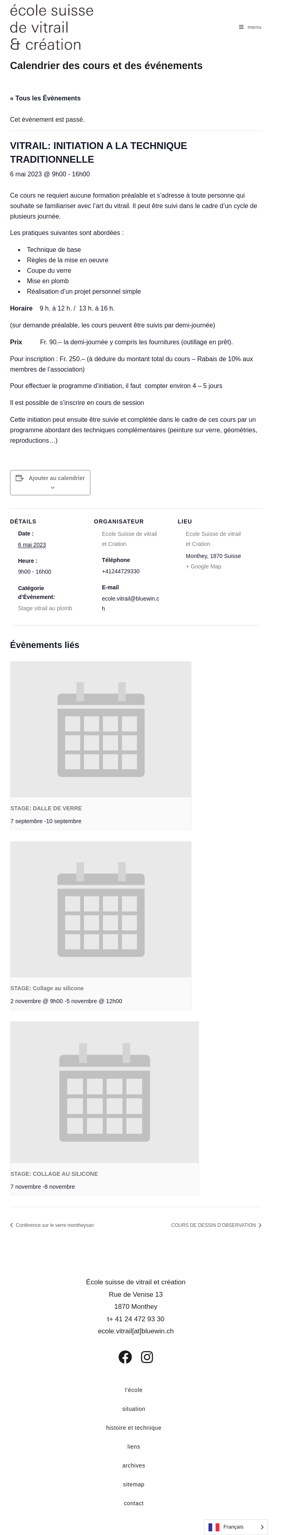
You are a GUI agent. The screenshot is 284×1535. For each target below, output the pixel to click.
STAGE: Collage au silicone (47, 988)
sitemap (134, 1484)
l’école (134, 1390)
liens (133, 1446)
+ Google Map (203, 566)
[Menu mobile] (250, 27)
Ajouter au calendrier (57, 478)
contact (133, 1503)
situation (133, 1409)
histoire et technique (133, 1428)
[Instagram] (142, 1357)
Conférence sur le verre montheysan (54, 1225)
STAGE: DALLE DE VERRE (46, 808)
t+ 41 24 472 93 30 (135, 1319)
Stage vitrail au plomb (45, 608)
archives (134, 1465)
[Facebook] (119, 1357)
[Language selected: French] (236, 1527)
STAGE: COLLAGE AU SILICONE (54, 1174)
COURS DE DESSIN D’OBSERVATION (214, 1225)
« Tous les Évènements (45, 98)
